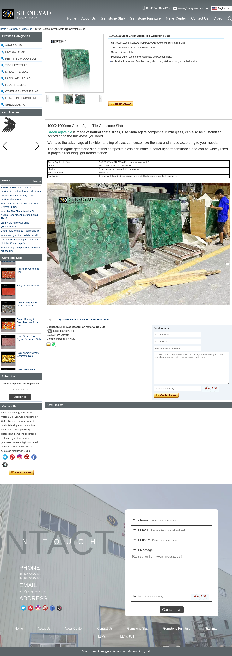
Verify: (137, 596)
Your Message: (143, 550)
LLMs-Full (127, 636)
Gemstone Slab (113, 18)
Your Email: (141, 530)
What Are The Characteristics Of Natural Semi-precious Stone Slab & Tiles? (19, 216)
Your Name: (141, 520)
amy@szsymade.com (193, 8)
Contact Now (21, 472)
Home (71, 18)
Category (13, 29)
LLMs (102, 636)
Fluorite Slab (15, 84)
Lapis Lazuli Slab (18, 78)
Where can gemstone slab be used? (19, 236)
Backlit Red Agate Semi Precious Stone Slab (27, 323)
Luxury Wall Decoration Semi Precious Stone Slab (81, 319)
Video (217, 18)
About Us (88, 18)
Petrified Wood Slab (21, 58)
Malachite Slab (16, 71)
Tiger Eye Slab (16, 65)
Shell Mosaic (15, 104)
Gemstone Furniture (145, 18)
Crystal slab (15, 52)
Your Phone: (141, 540)
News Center (176, 18)
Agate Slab (26, 29)
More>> (37, 181)
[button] (37, 146)
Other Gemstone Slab (21, 91)
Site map (211, 628)
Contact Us (199, 18)
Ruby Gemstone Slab (28, 287)
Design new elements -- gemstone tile (20, 232)
